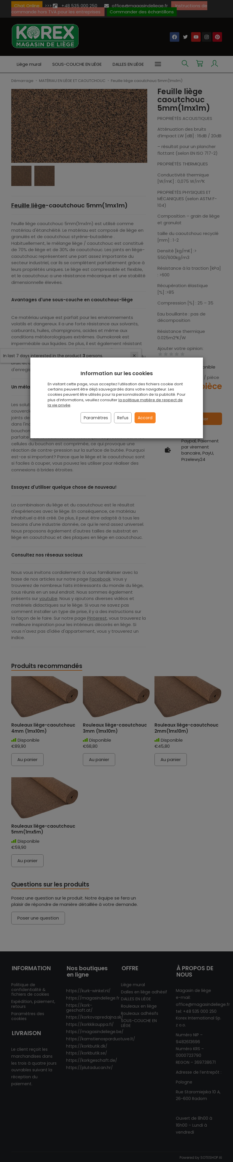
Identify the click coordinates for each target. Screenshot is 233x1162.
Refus (122, 418)
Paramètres (96, 418)
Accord (145, 418)
